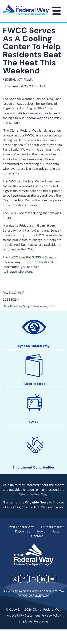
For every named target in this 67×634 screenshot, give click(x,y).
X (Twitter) (14, 579)
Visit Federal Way (21, 527)
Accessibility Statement (23, 615)
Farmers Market (52, 527)
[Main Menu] (56, 11)
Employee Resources (33, 621)
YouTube (52, 579)
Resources (22, 531)
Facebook (24, 579)
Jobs (55, 531)
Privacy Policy (51, 615)
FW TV (34, 422)
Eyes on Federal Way (34, 346)
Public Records (33, 384)
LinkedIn (43, 579)
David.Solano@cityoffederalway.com (29, 306)
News (41, 531)
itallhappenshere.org (17, 271)
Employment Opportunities (34, 468)
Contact (37, 536)
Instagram (33, 579)
